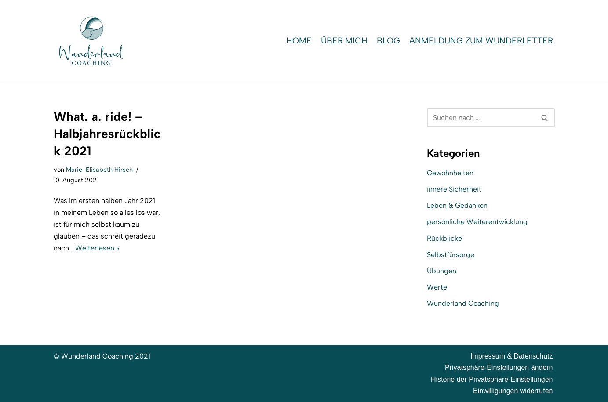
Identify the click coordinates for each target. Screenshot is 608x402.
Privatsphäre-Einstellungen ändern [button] (499, 367)
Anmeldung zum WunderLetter (481, 41)
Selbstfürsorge (450, 254)
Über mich (344, 41)
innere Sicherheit (454, 189)
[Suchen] (481, 117)
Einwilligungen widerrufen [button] (513, 391)
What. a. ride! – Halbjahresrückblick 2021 (107, 133)
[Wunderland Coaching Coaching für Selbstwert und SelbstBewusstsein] (91, 41)
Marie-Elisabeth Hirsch (99, 170)
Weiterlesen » (97, 248)
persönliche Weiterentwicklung (477, 221)
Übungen (441, 271)
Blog (388, 41)
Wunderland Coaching (463, 303)
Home (299, 41)
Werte (437, 287)
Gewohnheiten (450, 173)
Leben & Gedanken (457, 205)
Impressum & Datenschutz (511, 356)
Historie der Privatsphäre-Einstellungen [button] (492, 379)
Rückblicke (444, 238)
